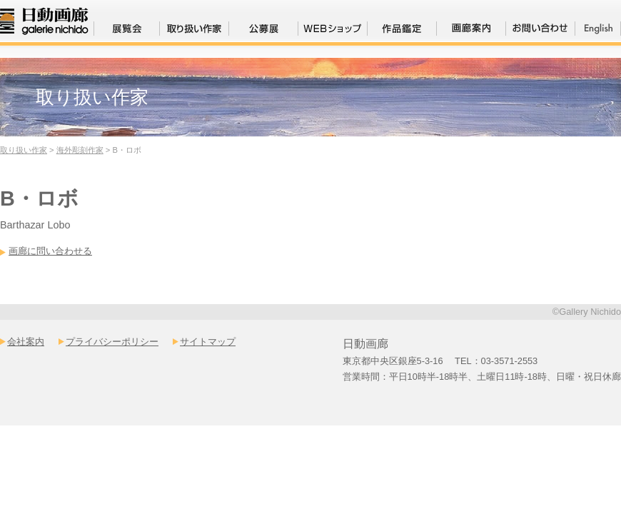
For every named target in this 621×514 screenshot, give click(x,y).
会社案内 (25, 341)
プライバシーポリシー (112, 341)
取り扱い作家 (23, 150)
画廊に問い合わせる (50, 251)
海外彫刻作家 (80, 150)
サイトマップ (208, 341)
